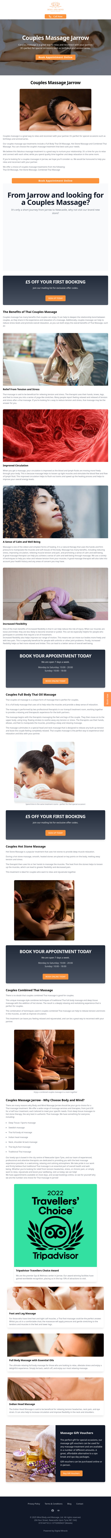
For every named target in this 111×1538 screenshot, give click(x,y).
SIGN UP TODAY (55, 298)
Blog (69, 1503)
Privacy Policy (34, 1503)
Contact (79, 1503)
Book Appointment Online (55, 57)
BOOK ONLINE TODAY (56, 681)
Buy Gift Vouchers (71, 1473)
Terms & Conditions (54, 1503)
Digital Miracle (61, 1530)
